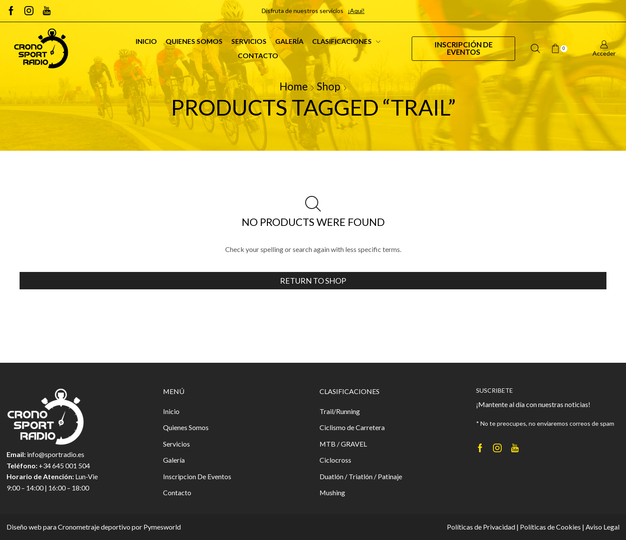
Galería (289, 41)
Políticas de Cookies (550, 527)
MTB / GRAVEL (343, 444)
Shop (328, 86)
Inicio (146, 41)
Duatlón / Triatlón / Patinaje (361, 476)
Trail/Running (340, 411)
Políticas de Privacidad (481, 527)
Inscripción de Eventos (464, 48)
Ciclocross (335, 460)
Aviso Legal (602, 527)
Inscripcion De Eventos (197, 476)
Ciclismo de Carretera (352, 427)
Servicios (248, 41)
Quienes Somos (194, 41)
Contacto (258, 55)
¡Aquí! (356, 10)
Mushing (332, 492)
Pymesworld (162, 527)
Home (294, 86)
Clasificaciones (346, 41)
